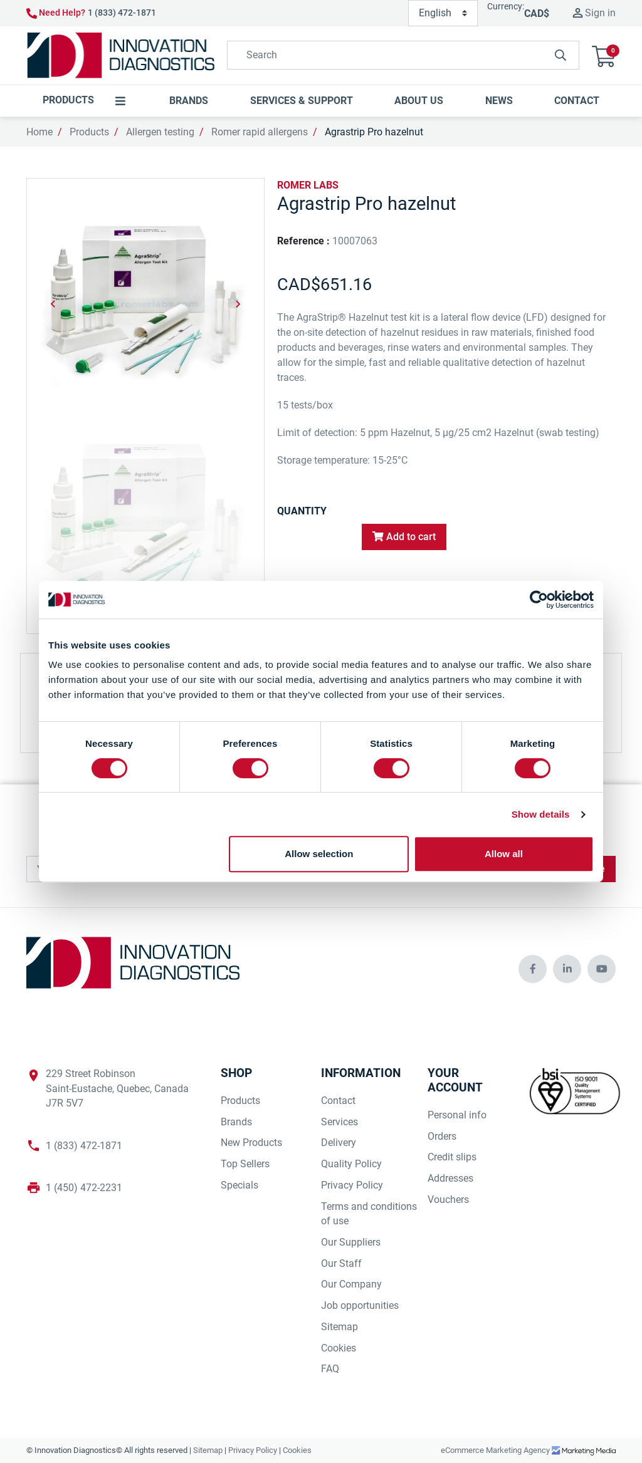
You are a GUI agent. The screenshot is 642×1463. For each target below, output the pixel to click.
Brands (236, 1122)
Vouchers (448, 1199)
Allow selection (319, 853)
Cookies (338, 1348)
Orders (442, 1136)
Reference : (303, 241)
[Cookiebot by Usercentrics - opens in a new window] (539, 599)
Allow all (504, 853)
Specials (239, 1185)
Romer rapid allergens (259, 132)
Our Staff (341, 1263)
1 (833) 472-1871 (122, 13)
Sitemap (339, 1327)
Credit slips (452, 1157)
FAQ (330, 1369)
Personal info (457, 1115)
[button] (604, 55)
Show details (541, 814)
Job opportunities (360, 1305)
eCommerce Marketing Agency (496, 1450)
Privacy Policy (352, 1185)
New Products (251, 1142)
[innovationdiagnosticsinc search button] (560, 55)
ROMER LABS (308, 185)
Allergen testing (160, 132)
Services (339, 1122)
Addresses (450, 1178)
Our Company (351, 1284)
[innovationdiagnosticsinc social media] (532, 969)
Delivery (338, 1142)
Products (89, 132)
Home (39, 132)
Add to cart (404, 537)
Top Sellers (245, 1164)
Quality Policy (351, 1164)
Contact (338, 1100)
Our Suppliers (351, 1242)
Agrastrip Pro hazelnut (374, 132)
